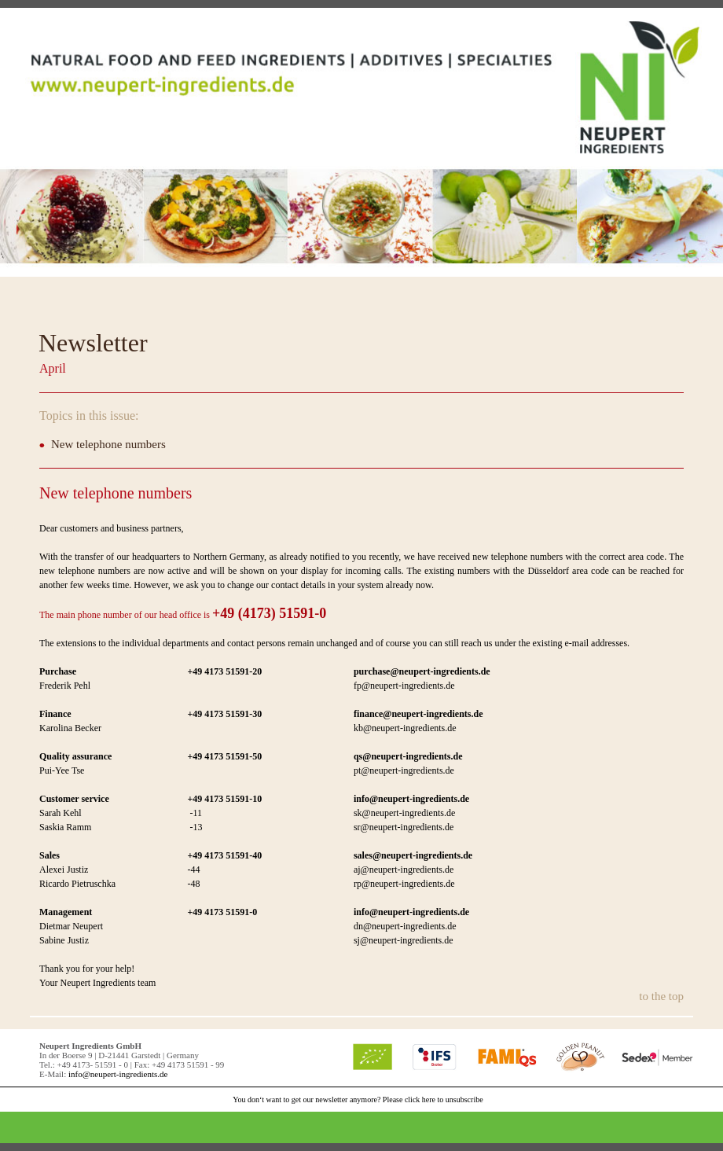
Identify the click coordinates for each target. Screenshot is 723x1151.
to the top (661, 996)
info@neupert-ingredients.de (118, 1074)
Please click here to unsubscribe (433, 1099)
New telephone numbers (108, 444)
